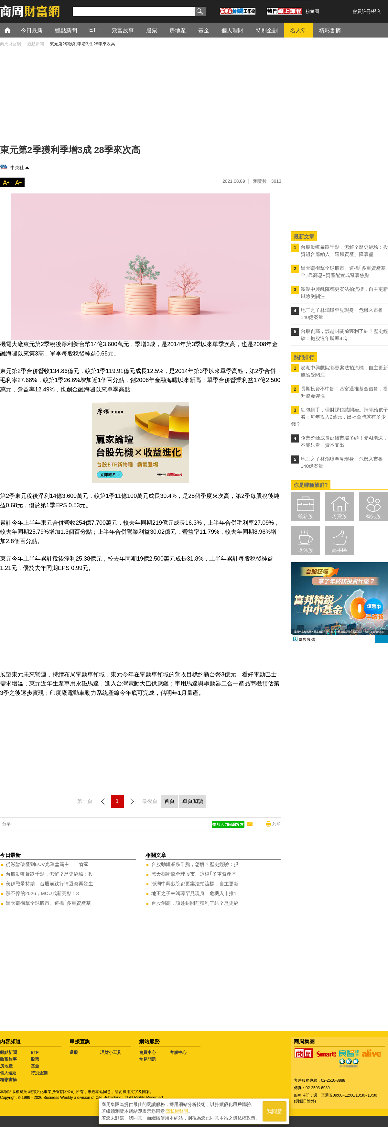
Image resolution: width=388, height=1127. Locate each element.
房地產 (6, 1066)
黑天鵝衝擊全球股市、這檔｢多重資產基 (48, 903)
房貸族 (339, 516)
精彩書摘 (8, 1079)
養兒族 (373, 516)
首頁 (13, 30)
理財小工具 (110, 1052)
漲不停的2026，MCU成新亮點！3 (42, 893)
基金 (35, 1066)
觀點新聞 (8, 1052)
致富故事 (8, 1059)
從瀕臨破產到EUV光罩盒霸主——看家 (47, 864)
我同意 (274, 1111)
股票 (35, 1059)
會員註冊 (362, 11)
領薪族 (305, 516)
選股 (74, 1052)
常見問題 (147, 1059)
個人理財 (8, 1072)
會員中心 (147, 1052)
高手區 (339, 550)
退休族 (305, 550)
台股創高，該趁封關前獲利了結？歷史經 (195, 903)
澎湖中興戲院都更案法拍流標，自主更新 (195, 883)
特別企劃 (39, 1072)
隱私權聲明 (177, 1111)
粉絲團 (312, 11)
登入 (376, 11)
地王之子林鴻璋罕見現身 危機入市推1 (193, 893)
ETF (35, 1052)
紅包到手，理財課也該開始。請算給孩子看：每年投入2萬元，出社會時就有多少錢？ (339, 417)
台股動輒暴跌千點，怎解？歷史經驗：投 (49, 874)
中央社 (17, 167)
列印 (276, 823)
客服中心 (178, 1052)
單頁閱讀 (192, 801)
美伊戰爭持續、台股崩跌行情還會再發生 (49, 883)
